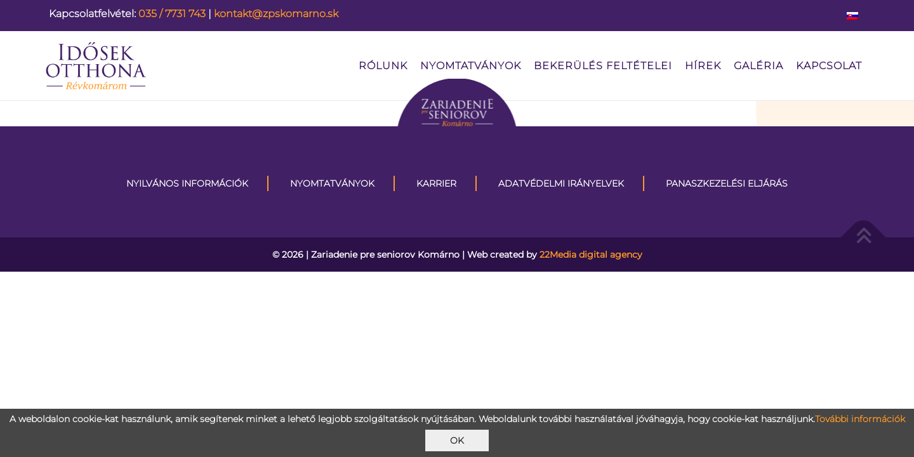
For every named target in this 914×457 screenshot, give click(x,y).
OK (457, 440)
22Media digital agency (591, 254)
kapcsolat (829, 66)
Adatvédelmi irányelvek (561, 183)
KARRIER (436, 183)
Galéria (758, 66)
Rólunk (383, 66)
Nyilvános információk (187, 183)
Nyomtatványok (470, 66)
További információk (860, 419)
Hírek (703, 66)
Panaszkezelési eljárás (727, 183)
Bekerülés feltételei (603, 66)
